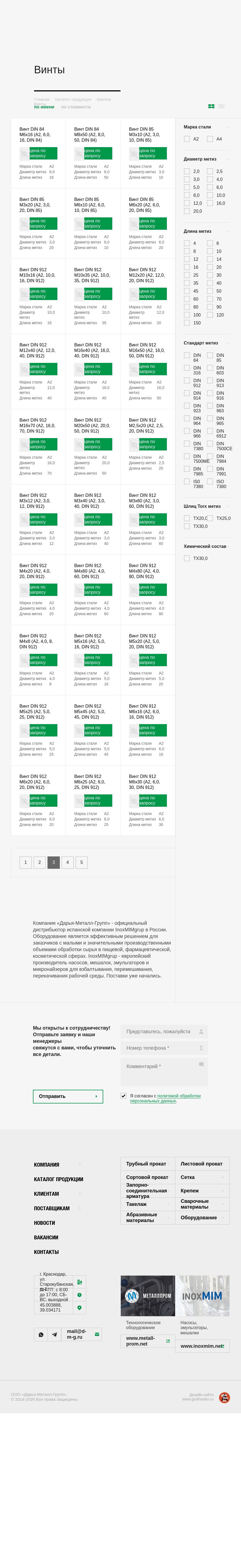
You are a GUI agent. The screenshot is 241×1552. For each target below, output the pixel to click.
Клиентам (57, 1288)
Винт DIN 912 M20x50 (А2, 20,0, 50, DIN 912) (89, 473)
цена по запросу (42, 158)
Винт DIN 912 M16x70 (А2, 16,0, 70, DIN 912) (34, 473)
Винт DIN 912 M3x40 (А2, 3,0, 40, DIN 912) (91, 559)
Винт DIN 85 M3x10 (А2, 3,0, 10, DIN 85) (146, 136)
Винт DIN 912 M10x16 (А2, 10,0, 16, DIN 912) (34, 295)
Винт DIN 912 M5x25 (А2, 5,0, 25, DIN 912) (36, 792)
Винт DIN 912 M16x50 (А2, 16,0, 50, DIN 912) (144, 384)
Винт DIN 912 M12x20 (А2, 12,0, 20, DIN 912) (144, 295)
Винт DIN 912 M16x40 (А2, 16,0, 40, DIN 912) (89, 384)
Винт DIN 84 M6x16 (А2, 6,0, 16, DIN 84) (36, 136)
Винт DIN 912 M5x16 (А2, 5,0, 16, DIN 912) (91, 714)
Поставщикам (57, 1303)
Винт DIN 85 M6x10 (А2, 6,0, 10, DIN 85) (91, 214)
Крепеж (104, 99)
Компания (57, 1259)
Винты (40, 104)
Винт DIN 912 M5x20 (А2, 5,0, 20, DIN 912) (146, 714)
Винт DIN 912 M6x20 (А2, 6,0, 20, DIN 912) (36, 870)
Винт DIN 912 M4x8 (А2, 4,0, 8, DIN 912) (38, 714)
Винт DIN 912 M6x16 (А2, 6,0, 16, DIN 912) (146, 792)
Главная (42, 99)
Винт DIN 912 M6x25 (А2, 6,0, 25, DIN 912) (91, 870)
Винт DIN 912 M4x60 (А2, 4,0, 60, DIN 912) (91, 637)
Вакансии (49, 1332)
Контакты (49, 1346)
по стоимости (76, 107)
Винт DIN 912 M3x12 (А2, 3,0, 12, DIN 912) (36, 559)
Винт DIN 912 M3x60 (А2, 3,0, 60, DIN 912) (146, 559)
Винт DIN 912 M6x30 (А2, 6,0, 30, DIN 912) (146, 870)
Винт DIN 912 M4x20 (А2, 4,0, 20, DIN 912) (36, 637)
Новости (47, 1317)
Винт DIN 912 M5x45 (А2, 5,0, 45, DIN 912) (91, 792)
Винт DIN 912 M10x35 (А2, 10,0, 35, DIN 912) (89, 295)
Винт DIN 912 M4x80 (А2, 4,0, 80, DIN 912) (146, 637)
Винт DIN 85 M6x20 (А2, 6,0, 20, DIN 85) (146, 214)
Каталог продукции (73, 99)
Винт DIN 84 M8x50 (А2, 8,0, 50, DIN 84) (91, 136)
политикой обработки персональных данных (165, 1193)
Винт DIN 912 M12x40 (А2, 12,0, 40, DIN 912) (34, 384)
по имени (44, 107)
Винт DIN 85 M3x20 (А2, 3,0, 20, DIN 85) (36, 214)
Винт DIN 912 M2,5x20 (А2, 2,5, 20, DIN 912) (148, 470)
